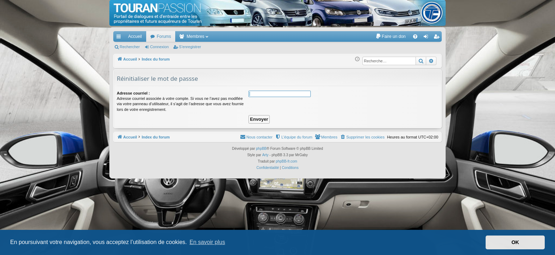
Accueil (135, 36)
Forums (164, 36)
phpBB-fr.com (286, 161)
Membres (195, 36)
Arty (265, 155)
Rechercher (130, 47)
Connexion (159, 47)
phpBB (261, 149)
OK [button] (515, 242)
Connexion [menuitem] (427, 38)
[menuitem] (390, 36)
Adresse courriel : (133, 93)
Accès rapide (120, 38)
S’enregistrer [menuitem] (438, 38)
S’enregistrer (190, 47)
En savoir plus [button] (207, 242)
